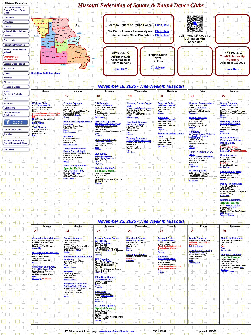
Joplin (65, 161)
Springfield (224, 167)
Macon (160, 113)
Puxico (35, 262)
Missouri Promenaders (201, 103)
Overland (192, 113)
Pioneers (68, 136)
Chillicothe (224, 196)
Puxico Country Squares (45, 252)
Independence (69, 132)
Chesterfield (194, 166)
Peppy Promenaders (231, 183)
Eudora (98, 255)
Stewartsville (194, 262)
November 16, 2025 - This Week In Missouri (141, 86)
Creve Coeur (68, 179)
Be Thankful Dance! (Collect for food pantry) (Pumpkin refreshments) (202, 136)
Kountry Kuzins (228, 155)
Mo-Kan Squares (198, 117)
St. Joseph (193, 181)
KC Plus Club (39, 103)
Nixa (34, 135)
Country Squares (72, 103)
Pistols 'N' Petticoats (232, 238)
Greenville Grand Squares (46, 238)
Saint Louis (99, 117)
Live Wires (100, 153)
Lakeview (130, 152)
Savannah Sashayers (43, 266)
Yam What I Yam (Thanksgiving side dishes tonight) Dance (108, 125)
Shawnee (98, 135)
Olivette (98, 183)
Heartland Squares (105, 121)
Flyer (34, 119)
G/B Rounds (101, 103)
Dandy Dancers (197, 238)
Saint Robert (163, 146)
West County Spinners (75, 165)
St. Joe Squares (197, 170)
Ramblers (163, 117)
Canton (66, 117)
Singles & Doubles (230, 200)
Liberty (161, 129)
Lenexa (129, 134)
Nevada (192, 127)
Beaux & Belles (166, 103)
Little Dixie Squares (105, 139)
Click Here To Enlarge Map (45, 73)
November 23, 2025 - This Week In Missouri (141, 221)
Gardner (223, 117)
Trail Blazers (39, 127)
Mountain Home (70, 144)
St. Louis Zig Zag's (105, 168)
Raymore (98, 164)
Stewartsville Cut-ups (200, 250)
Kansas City (225, 133)
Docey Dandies (228, 103)
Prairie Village (38, 123)
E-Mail (77, 115)
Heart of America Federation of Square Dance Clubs (231, 140)
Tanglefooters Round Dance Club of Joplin (74, 150)
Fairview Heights (196, 246)
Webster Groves (227, 215)
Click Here (162, 25)
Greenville (36, 248)
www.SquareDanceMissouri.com (116, 331)
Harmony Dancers (230, 121)
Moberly (98, 149)
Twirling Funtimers (136, 138)
